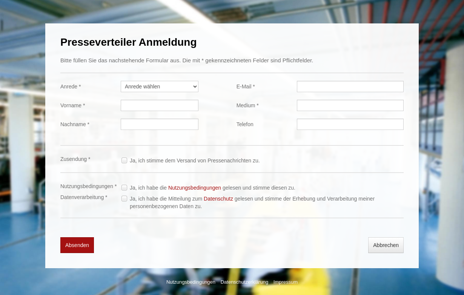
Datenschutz (218, 199)
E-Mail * (246, 86)
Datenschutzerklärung (244, 282)
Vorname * (72, 105)
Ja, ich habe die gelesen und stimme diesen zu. (212, 188)
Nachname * (74, 124)
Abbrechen (386, 245)
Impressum (285, 282)
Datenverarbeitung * (84, 197)
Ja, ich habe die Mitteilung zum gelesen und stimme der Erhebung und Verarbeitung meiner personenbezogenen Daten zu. (252, 202)
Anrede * (70, 86)
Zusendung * (75, 159)
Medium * (248, 105)
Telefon (245, 124)
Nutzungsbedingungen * (88, 186)
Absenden (77, 245)
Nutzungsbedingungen (194, 188)
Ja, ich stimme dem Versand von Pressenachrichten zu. (195, 161)
